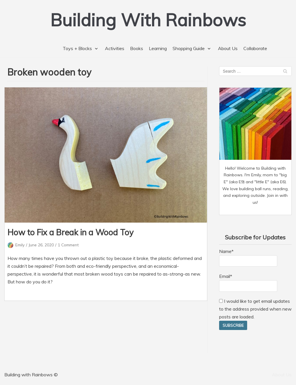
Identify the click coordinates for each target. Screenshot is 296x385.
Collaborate (255, 48)
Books (136, 48)
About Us (228, 48)
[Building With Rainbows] (148, 19)
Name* (248, 257)
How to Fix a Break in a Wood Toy (71, 232)
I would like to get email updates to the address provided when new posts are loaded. (255, 309)
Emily (20, 244)
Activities (114, 48)
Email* (248, 282)
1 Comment (68, 244)
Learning (158, 48)
